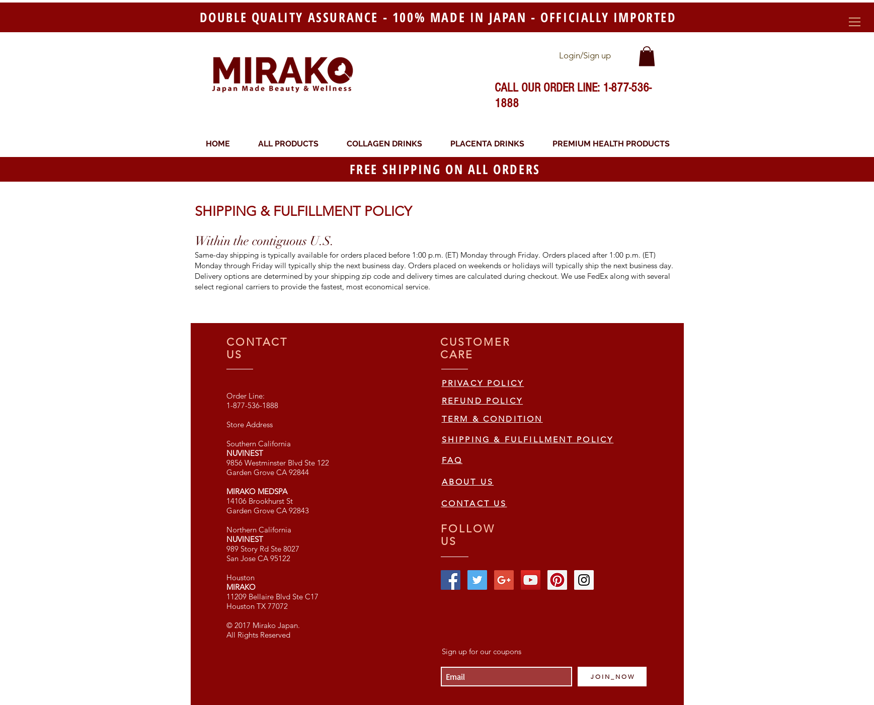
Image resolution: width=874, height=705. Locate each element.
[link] (647, 56)
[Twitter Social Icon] (477, 580)
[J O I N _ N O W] (612, 676)
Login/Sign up (585, 55)
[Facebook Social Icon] (450, 580)
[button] (854, 22)
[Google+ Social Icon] (504, 580)
